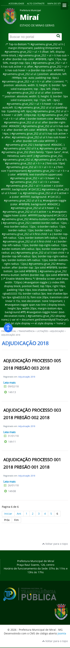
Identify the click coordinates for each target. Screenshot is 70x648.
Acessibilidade (16, 3)
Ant (19, 513)
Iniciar (8, 513)
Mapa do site (54, 3)
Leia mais (9, 382)
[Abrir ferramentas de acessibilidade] (8, 327)
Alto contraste (35, 3)
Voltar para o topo (55, 543)
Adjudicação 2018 (26, 376)
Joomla (62, 633)
